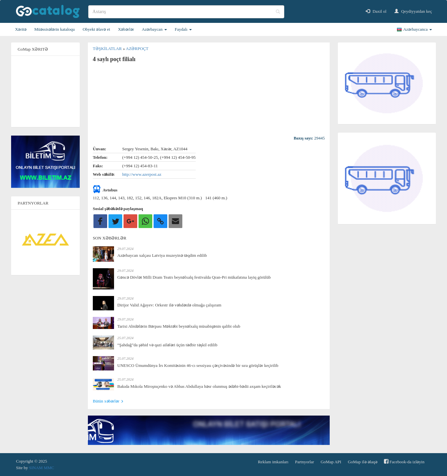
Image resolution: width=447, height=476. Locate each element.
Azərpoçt (137, 48)
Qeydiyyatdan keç (413, 11)
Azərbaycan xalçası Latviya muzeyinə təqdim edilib (162, 255)
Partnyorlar (304, 461)
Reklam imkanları (273, 461)
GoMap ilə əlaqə (362, 461)
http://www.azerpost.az (141, 174)
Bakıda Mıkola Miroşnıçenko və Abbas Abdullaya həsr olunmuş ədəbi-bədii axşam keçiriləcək (199, 386)
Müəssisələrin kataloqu (54, 29)
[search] (186, 11)
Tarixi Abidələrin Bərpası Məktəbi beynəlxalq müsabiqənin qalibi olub (178, 326)
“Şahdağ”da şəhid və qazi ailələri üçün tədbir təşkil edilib (167, 344)
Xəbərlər (126, 29)
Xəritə (20, 29)
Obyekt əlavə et (96, 29)
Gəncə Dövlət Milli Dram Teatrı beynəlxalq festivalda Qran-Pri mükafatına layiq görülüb (194, 277)
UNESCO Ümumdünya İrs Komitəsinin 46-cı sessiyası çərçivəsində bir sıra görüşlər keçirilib (197, 365)
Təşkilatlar (108, 48)
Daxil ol (376, 11)
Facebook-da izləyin (404, 461)
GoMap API (331, 461)
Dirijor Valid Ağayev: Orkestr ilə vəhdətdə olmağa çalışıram (169, 305)
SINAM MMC (41, 467)
